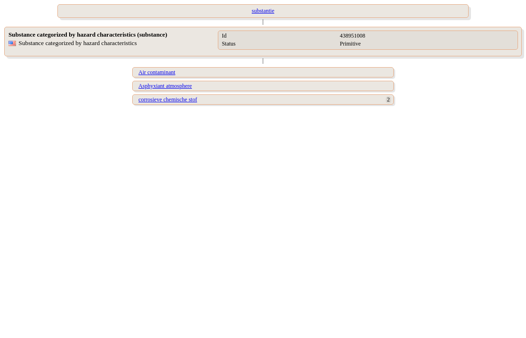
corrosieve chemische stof (167, 99)
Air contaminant (156, 72)
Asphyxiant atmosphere (165, 86)
